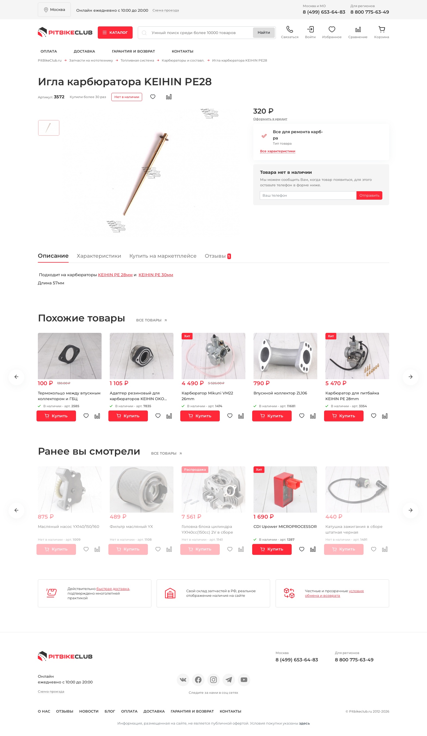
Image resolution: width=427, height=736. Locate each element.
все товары (149, 318)
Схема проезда (165, 10)
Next (411, 375)
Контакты (182, 51)
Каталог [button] (115, 32)
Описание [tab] (53, 253)
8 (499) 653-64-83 (324, 12)
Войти (310, 32)
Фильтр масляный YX (131, 524)
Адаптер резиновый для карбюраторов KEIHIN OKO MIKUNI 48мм (137, 397)
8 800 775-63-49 (369, 12)
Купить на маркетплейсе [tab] (163, 254)
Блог (110, 709)
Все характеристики (277, 149)
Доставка (84, 51)
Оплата (49, 51)
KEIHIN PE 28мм (115, 272)
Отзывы (64, 709)
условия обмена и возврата (334, 591)
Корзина (381, 32)
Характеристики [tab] (99, 254)
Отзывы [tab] (218, 254)
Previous (16, 375)
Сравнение (358, 32)
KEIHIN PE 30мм (156, 272)
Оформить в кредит (270, 117)
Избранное (332, 32)
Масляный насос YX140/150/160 (68, 524)
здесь (304, 721)
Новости (89, 709)
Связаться (289, 32)
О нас (44, 709)
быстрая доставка (112, 586)
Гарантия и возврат (133, 51)
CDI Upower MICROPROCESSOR (285, 524)
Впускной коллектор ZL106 (280, 391)
